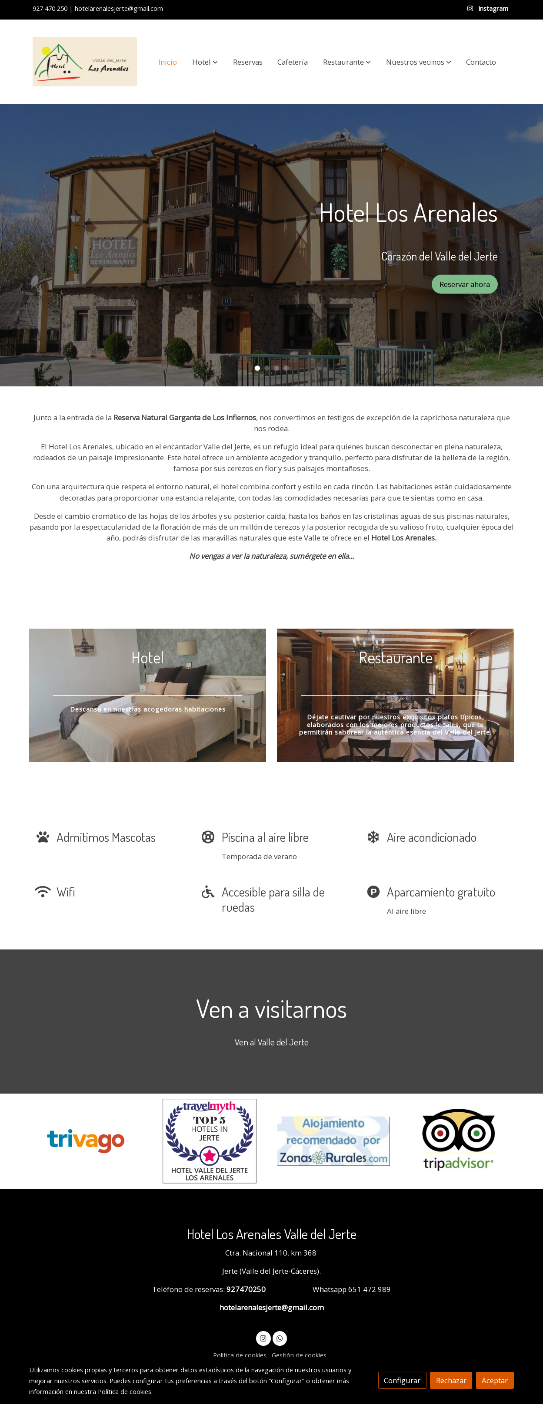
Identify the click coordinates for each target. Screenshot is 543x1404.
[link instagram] (263, 1337)
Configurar (402, 1380)
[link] (85, 61)
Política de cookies (240, 1355)
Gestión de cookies (299, 1355)
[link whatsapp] (279, 1337)
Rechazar (451, 1380)
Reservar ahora (465, 284)
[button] (205, 62)
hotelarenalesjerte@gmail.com (272, 1307)
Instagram (492, 8)
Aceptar (495, 1380)
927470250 (245, 1289)
